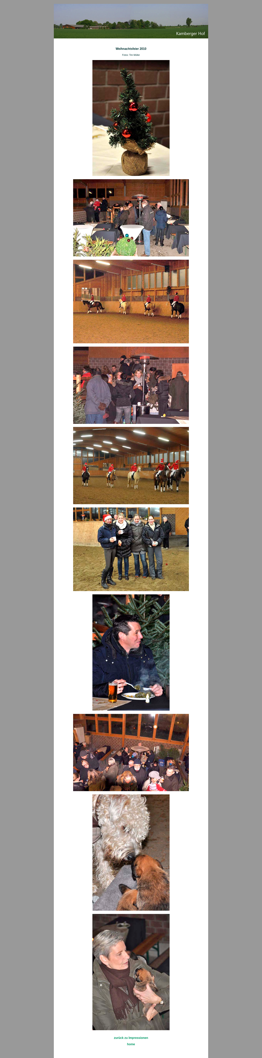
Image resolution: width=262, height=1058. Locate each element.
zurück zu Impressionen (131, 1037)
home (131, 1044)
